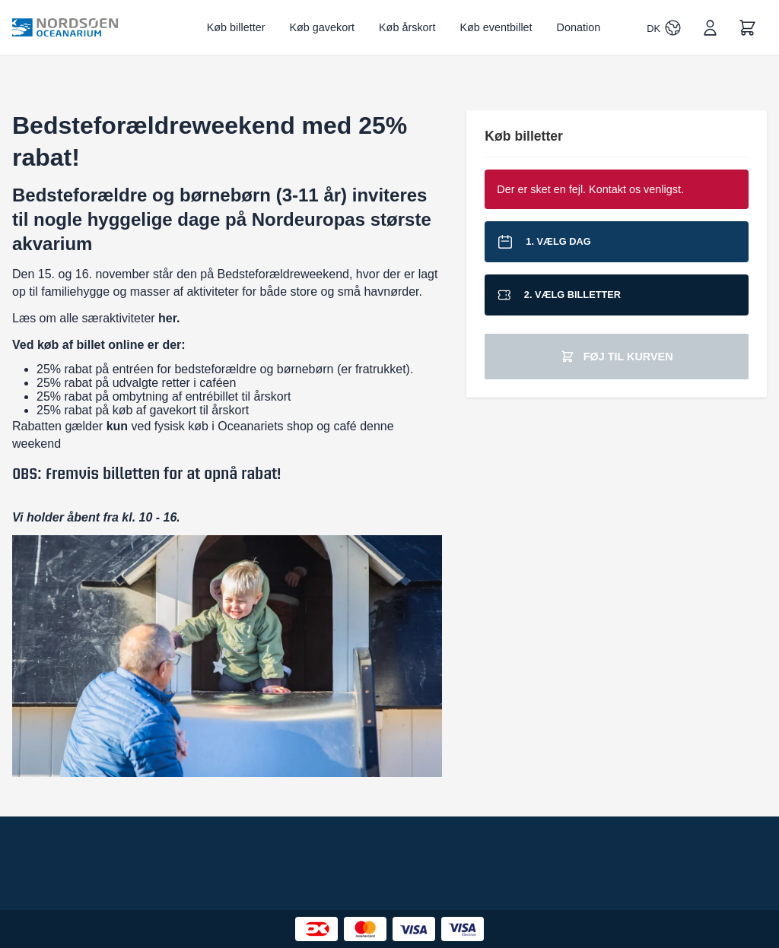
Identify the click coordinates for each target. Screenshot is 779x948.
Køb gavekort (322, 27)
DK (653, 28)
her (167, 318)
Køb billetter (236, 27)
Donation (579, 27)
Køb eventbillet (495, 27)
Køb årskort (407, 27)
